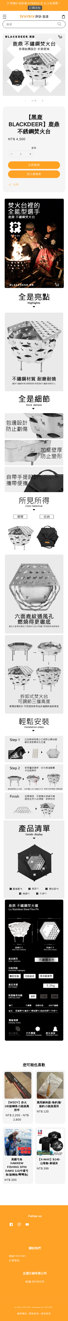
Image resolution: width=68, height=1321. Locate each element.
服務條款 (22, 1313)
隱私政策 (34, 1313)
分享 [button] (13, 184)
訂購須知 (34, 7)
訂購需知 (14, 1260)
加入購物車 (34, 173)
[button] (5, 17)
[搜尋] (59, 24)
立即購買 (34, 164)
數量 (34, 148)
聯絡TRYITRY (17, 1256)
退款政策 (46, 1313)
